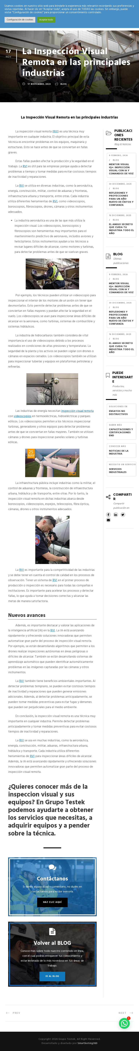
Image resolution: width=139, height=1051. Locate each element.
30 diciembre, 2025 (120, 184)
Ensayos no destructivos (118, 413)
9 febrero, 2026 (118, 155)
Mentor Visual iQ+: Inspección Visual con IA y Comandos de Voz (121, 169)
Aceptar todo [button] (46, 20)
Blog (63, 84)
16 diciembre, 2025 (120, 215)
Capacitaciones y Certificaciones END (121, 432)
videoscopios (22, 416)
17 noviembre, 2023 (39, 84)
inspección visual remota (77, 411)
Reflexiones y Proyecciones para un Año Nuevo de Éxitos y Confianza (121, 199)
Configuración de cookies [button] (20, 20)
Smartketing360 (87, 1043)
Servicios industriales (118, 471)
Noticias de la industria (119, 453)
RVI (55, 131)
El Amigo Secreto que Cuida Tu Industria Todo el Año (121, 229)
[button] (124, 1023)
